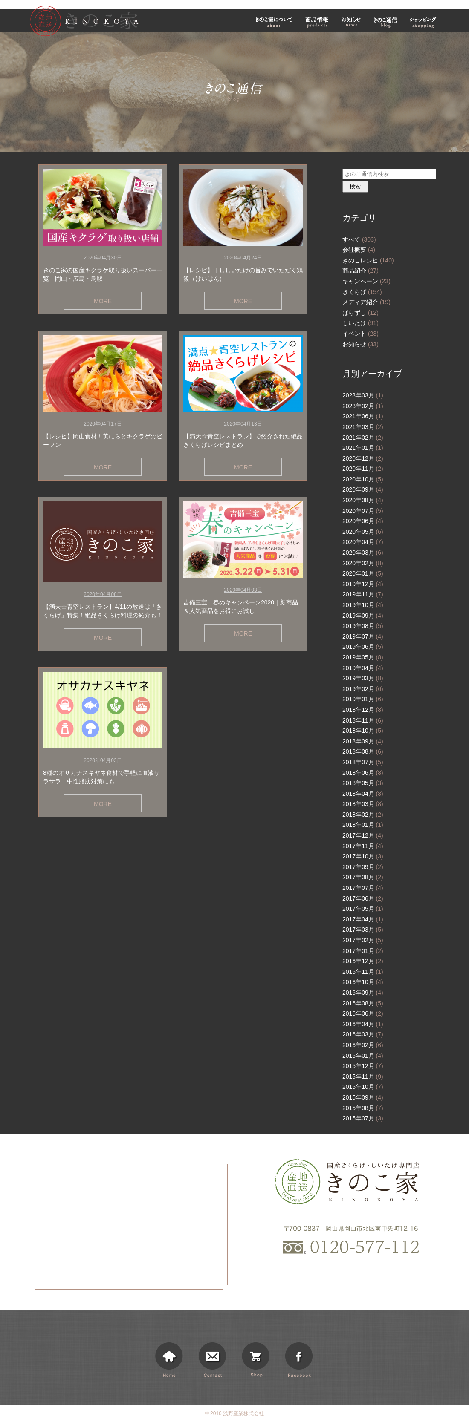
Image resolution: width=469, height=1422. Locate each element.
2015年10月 (362, 1086)
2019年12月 (362, 584)
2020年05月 (362, 531)
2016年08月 (362, 1003)
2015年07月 (362, 1118)
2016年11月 (362, 971)
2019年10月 (362, 605)
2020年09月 (362, 489)
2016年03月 (362, 1034)
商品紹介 (360, 270)
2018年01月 (362, 824)
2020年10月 (362, 479)
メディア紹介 (366, 302)
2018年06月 (362, 772)
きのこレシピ (368, 260)
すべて (359, 239)
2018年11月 (362, 720)
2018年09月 (362, 741)
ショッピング (424, 22)
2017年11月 (362, 846)
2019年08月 (362, 625)
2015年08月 (362, 1108)
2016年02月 (362, 1045)
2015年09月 (362, 1097)
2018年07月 (362, 762)
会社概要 (358, 249)
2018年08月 (362, 751)
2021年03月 (362, 426)
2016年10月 (362, 982)
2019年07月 (362, 636)
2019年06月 (362, 646)
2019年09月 (362, 615)
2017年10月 (362, 856)
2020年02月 (362, 563)
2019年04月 (362, 668)
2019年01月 (362, 699)
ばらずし (360, 312)
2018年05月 (362, 783)
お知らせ (351, 22)
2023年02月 (362, 406)
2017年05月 (362, 908)
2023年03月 (362, 395)
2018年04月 (362, 793)
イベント (360, 333)
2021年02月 (362, 437)
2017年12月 (362, 835)
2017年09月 (362, 867)
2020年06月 (362, 521)
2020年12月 (362, 458)
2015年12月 (362, 1065)
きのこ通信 (385, 22)
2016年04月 (362, 1024)
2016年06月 (362, 1013)
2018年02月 (362, 814)
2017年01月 (362, 950)
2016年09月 (362, 992)
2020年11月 (362, 468)
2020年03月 (362, 552)
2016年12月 (362, 961)
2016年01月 (362, 1055)
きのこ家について (274, 22)
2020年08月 (362, 500)
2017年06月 (362, 898)
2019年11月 (362, 594)
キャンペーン (366, 281)
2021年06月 (362, 416)
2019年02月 (362, 688)
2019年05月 (362, 657)
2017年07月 (362, 887)
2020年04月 (362, 541)
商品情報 (317, 22)
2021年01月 (362, 447)
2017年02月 (362, 940)
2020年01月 (362, 573)
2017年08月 (362, 877)
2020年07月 (362, 510)
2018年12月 (362, 709)
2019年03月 (362, 678)
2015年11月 (362, 1076)
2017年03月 (362, 929)
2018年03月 (362, 803)
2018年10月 (362, 730)
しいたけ (360, 323)
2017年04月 (362, 919)
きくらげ (362, 291)
